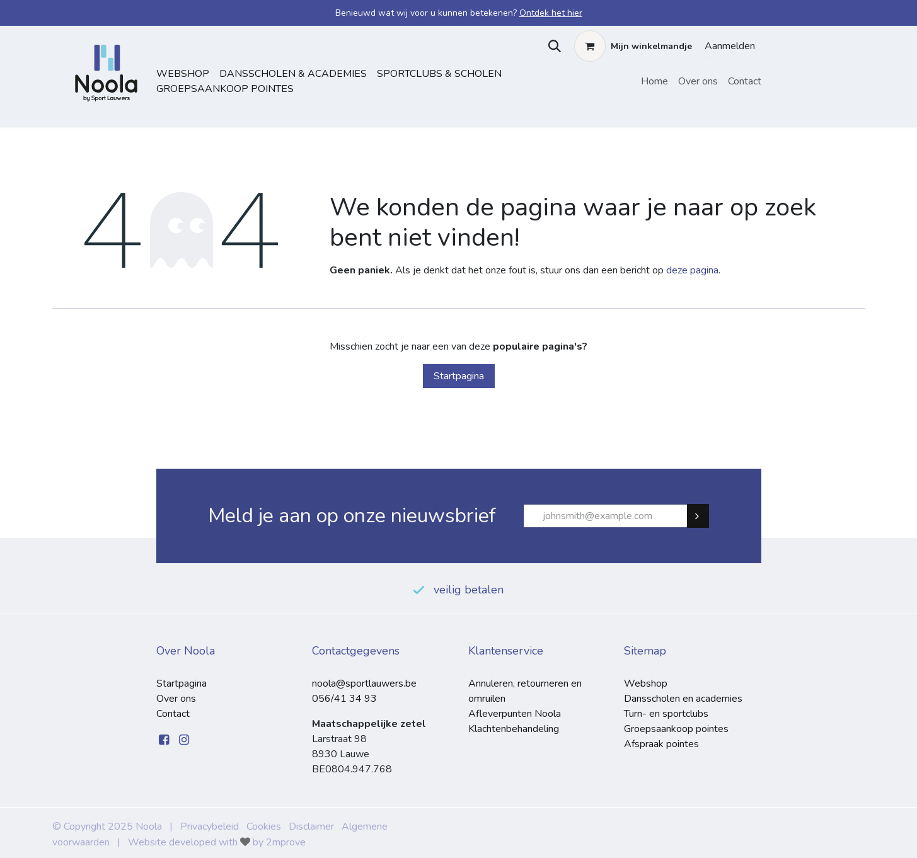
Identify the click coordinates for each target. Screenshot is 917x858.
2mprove (286, 842)
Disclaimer (311, 826)
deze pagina (692, 270)
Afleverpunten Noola (514, 714)
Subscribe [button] (703, 516)
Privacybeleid (209, 826)
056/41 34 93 (344, 699)
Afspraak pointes (661, 744)
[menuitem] (654, 81)
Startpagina (459, 376)
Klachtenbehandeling (513, 729)
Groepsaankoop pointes (225, 89)
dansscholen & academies (293, 74)
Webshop (182, 74)
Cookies (263, 826)
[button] (551, 46)
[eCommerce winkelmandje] (633, 46)
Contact (173, 714)
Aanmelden (730, 46)
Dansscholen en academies (683, 699)
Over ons (176, 699)
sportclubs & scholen (439, 74)
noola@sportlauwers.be (364, 683)
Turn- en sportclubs (666, 714)
